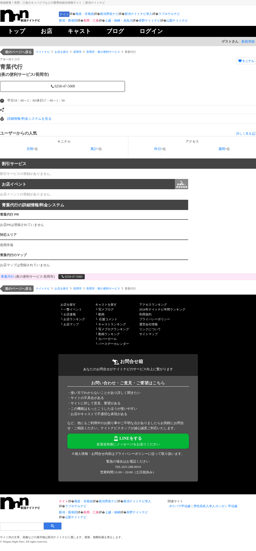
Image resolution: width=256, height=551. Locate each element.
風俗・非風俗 (85, 14)
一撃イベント (72, 309)
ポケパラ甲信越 (179, 506)
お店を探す (62, 51)
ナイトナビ (43, 51)
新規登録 (248, 41)
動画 (101, 314)
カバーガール (107, 339)
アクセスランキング (153, 304)
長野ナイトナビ (149, 20)
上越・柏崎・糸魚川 (119, 20)
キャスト (79, 31)
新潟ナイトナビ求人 (138, 14)
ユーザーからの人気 (18, 133)
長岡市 (77, 51)
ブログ (115, 31)
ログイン (151, 31)
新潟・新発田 (68, 20)
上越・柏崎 (112, 512)
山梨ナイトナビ (177, 20)
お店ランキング (74, 319)
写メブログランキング (113, 329)
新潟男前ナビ (109, 14)
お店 (46, 31)
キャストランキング (112, 324)
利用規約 (145, 314)
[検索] (21, 526)
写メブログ (106, 309)
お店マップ (71, 324)
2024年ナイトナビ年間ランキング (162, 309)
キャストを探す (106, 304)
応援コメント (108, 319)
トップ (16, 31)
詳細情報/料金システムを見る (29, 119)
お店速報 (69, 314)
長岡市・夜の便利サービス (103, 51)
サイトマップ (148, 334)
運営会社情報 (148, 324)
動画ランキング (109, 334)
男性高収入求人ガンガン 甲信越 (215, 506)
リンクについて (150, 329)
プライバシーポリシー (154, 319)
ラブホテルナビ (169, 14)
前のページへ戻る (18, 52)
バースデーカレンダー (113, 344)
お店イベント (95, 184)
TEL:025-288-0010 (128, 467)
